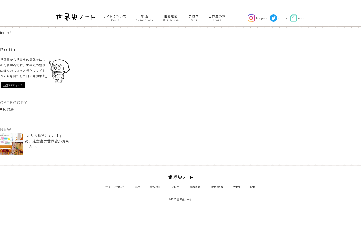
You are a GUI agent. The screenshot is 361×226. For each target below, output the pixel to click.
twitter (236, 187)
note (252, 187)
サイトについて (115, 187)
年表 (137, 187)
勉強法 (8, 109)
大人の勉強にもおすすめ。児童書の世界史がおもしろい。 (34, 144)
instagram (217, 187)
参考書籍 (195, 187)
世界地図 (155, 187)
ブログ (175, 187)
